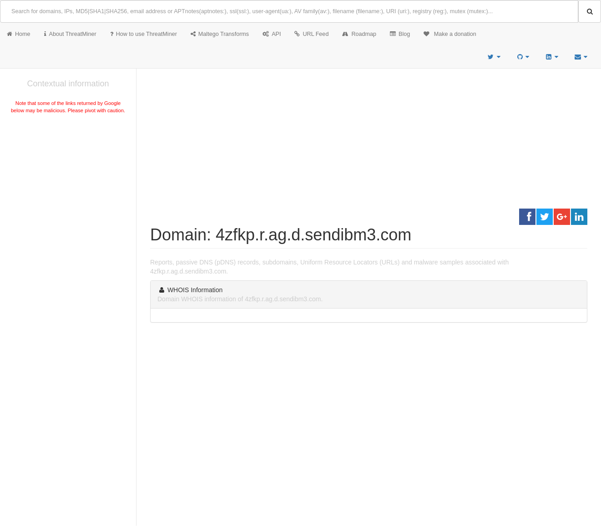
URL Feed (311, 34)
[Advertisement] (68, 183)
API (272, 34)
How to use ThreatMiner (143, 34)
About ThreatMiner (70, 34)
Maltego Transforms (220, 34)
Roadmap (359, 34)
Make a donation (450, 34)
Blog (400, 34)
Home (18, 34)
